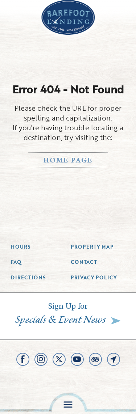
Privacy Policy (94, 277)
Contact (84, 262)
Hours (20, 246)
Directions (28, 277)
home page (68, 161)
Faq (16, 262)
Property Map (92, 246)
